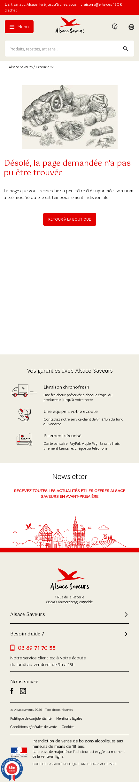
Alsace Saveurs (21, 67)
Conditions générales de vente (33, 727)
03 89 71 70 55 (33, 647)
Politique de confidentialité (30, 718)
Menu (19, 26)
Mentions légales (69, 718)
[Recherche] (69, 49)
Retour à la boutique (69, 219)
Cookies (68, 727)
